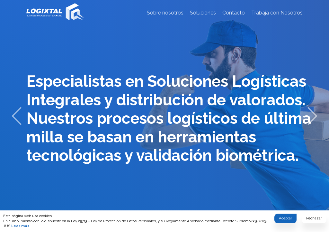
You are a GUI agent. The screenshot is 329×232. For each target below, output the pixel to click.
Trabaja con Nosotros (277, 13)
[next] (312, 116)
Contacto (233, 13)
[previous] (16, 116)
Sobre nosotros (165, 13)
